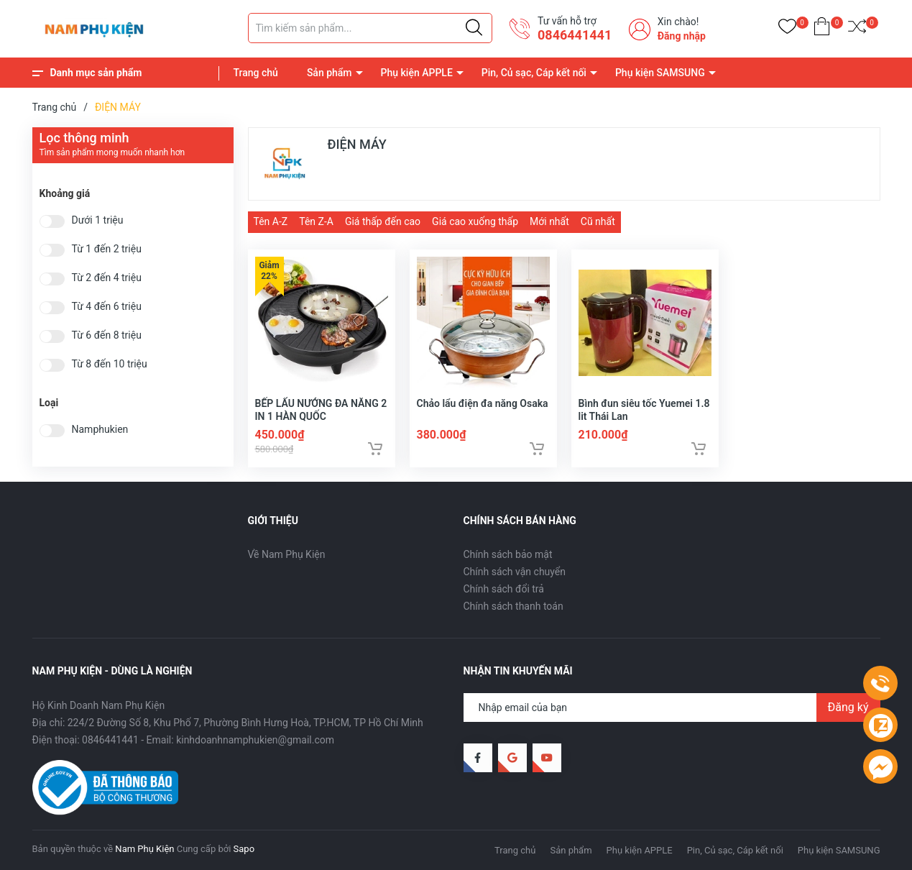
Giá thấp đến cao (382, 221)
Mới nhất (549, 221)
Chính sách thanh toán (513, 606)
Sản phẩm (329, 72)
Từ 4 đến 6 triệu (107, 306)
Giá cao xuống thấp (475, 221)
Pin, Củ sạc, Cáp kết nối (534, 72)
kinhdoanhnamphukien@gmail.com (255, 740)
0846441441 (575, 34)
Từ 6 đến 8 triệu (107, 335)
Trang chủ (256, 72)
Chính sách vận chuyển (515, 571)
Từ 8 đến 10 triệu (109, 364)
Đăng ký (848, 707)
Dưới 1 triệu (98, 220)
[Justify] (474, 28)
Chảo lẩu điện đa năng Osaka (482, 403)
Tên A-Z (271, 221)
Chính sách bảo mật (508, 554)
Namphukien (100, 429)
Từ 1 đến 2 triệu (107, 249)
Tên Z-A (316, 221)
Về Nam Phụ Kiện (287, 554)
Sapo (244, 848)
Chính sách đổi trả (504, 589)
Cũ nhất (598, 221)
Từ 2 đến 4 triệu (107, 278)
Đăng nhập (682, 36)
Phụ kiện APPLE (417, 72)
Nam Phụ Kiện (144, 848)
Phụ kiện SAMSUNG (660, 72)
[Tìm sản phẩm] (370, 28)
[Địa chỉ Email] (672, 707)
